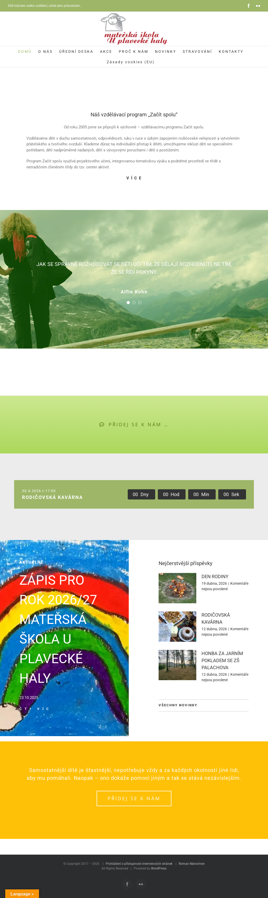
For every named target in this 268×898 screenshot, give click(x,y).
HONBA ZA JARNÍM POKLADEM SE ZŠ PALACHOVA (222, 660)
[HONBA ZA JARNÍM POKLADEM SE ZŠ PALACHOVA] (177, 665)
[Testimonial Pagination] (128, 302)
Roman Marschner (192, 864)
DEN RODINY (215, 576)
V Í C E (134, 178)
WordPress (158, 868)
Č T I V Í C (34, 709)
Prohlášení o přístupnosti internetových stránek (139, 864)
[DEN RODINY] (177, 588)
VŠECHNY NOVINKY (178, 705)
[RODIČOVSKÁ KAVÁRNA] (177, 626)
